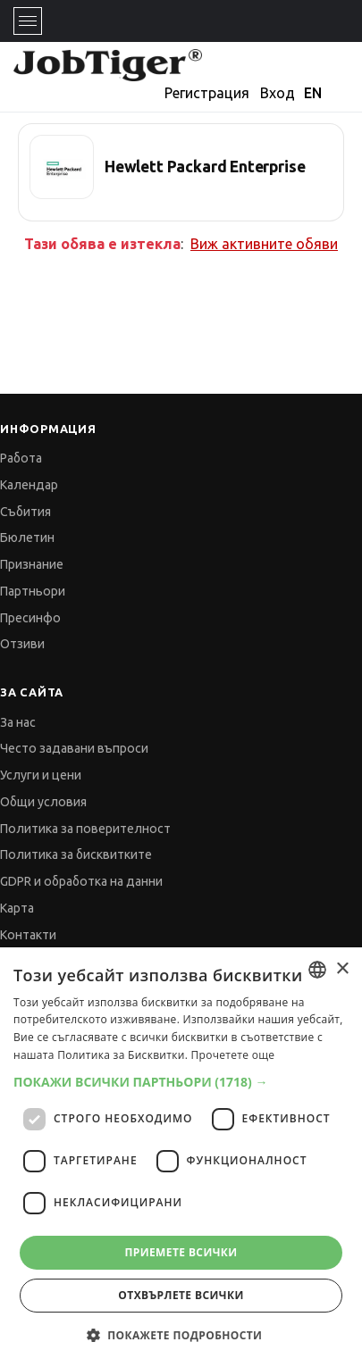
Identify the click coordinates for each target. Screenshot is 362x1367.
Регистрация (206, 93)
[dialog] (181, 1157)
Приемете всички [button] (180, 1252)
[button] (181, 1081)
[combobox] (317, 970)
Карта (17, 908)
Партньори (32, 591)
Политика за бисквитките (76, 854)
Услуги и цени (40, 775)
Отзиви (22, 644)
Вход (277, 93)
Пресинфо (30, 618)
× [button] (342, 969)
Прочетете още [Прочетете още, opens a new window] (233, 1055)
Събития (25, 511)
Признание (31, 564)
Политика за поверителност (85, 828)
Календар (29, 485)
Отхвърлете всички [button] (180, 1295)
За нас (18, 722)
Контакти (28, 935)
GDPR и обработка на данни (81, 881)
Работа (21, 458)
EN (313, 93)
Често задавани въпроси (74, 748)
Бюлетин (27, 537)
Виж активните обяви (264, 244)
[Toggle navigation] (27, 21)
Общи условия (43, 802)
